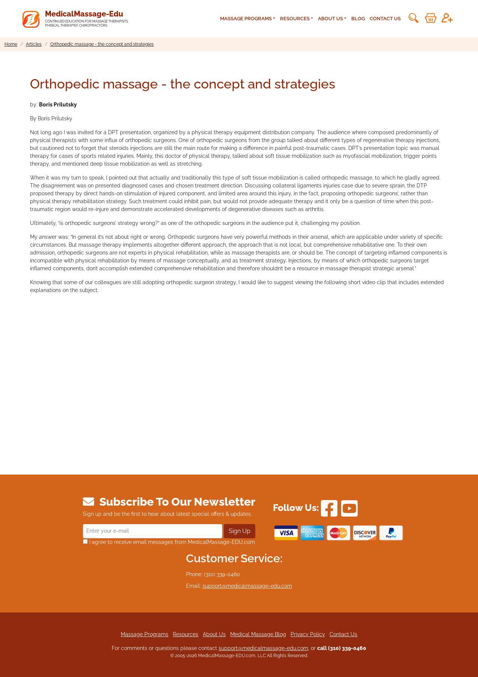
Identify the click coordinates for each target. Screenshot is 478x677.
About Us (214, 634)
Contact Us (385, 18)
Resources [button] (295, 18)
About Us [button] (330, 18)
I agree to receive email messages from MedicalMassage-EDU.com (169, 542)
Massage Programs (144, 634)
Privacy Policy (308, 634)
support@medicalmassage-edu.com (247, 586)
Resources (185, 634)
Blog (358, 18)
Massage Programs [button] (246, 18)
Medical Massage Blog (258, 634)
